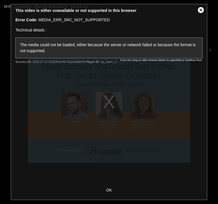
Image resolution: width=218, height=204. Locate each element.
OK (109, 190)
